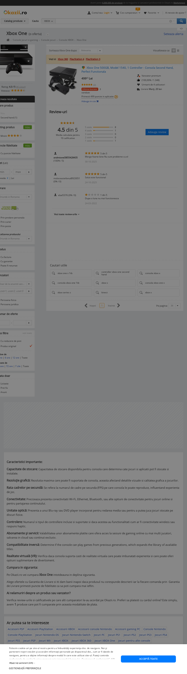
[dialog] (93, 337)
